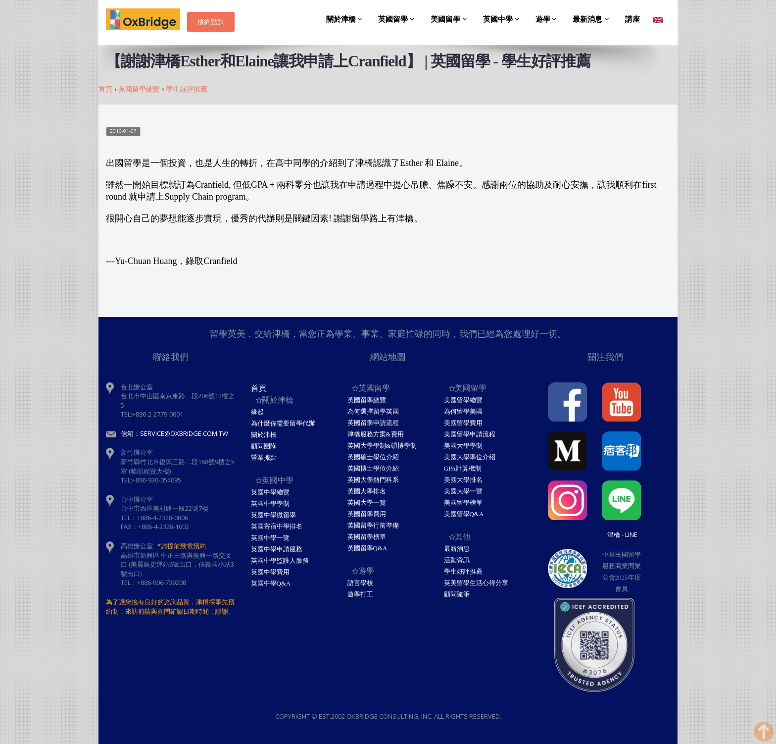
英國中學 (503, 19)
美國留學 (450, 19)
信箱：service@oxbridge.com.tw (174, 433)
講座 (632, 19)
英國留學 (398, 19)
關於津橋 (346, 19)
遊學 (547, 19)
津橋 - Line (622, 534)
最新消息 (592, 19)
